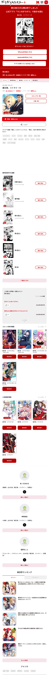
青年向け (20, 663)
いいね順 (42, 296)
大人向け (26, 663)
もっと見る (24, 320)
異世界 (4, 139)
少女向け (33, 663)
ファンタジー (6, 136)
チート (10, 139)
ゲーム (27, 139)
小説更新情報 (6, 393)
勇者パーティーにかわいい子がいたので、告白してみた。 (32, 637)
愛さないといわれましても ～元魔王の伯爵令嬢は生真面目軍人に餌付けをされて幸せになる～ (31, 575)
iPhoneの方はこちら (25, 52)
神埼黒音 (18, 75)
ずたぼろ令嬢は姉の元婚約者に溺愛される (30, 620)
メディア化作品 (11, 142)
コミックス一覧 (36, 96)
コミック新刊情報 (8, 327)
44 (8, 305)
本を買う (9, 353)
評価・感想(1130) (12, 119)
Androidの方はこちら (25, 57)
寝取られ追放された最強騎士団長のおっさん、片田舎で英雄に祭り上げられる (32, 606)
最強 (25, 136)
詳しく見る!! (24, 489)
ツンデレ (20, 136)
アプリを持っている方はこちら (24, 63)
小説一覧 (36, 101)
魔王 (15, 139)
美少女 (30, 136)
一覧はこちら (24, 280)
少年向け (13, 663)
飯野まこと (33, 75)
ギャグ (13, 136)
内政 (43, 139)
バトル (32, 139)
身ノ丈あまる (9, 75)
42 (8, 314)
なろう (38, 139)
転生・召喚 (37, 136)
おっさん (21, 139)
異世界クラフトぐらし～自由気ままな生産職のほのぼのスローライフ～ (32, 590)
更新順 (37, 296)
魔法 (4, 142)
